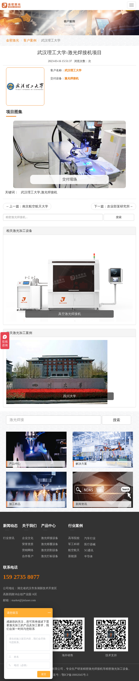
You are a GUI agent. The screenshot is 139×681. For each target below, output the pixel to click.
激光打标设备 (49, 556)
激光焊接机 (96, 668)
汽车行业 (89, 538)
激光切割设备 (49, 550)
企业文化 (27, 538)
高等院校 (74, 538)
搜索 (119, 217)
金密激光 (12, 40)
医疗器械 (89, 544)
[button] (21, 154)
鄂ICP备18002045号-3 (75, 674)
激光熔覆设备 (49, 544)
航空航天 (74, 550)
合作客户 (27, 556)
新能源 (72, 556)
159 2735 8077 (21, 576)
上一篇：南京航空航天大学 (27, 206)
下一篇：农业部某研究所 (113, 206)
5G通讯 (88, 550)
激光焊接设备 (49, 538)
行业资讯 (8, 538)
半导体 (88, 556)
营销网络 (27, 550)
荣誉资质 (27, 544)
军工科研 (74, 544)
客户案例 (29, 40)
